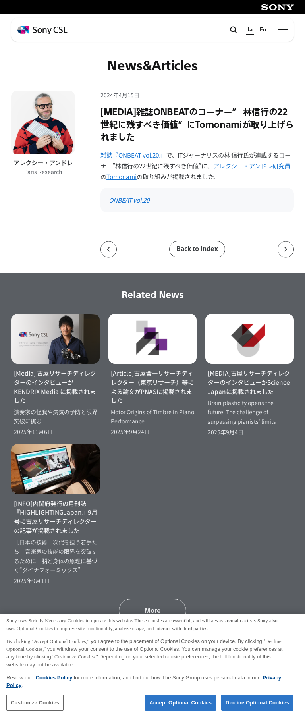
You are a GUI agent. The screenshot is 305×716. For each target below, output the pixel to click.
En (263, 29)
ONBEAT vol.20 (129, 199)
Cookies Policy (54, 681)
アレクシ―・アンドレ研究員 (251, 165)
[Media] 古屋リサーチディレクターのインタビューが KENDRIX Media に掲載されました (55, 387)
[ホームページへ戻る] (42, 30)
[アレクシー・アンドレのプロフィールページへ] (43, 122)
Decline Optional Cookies (257, 706)
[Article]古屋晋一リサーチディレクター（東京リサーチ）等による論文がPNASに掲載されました (152, 387)
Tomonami (121, 176)
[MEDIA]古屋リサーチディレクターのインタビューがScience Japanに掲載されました (249, 382)
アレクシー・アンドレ (43, 162)
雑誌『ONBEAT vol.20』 (132, 155)
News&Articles (152, 66)
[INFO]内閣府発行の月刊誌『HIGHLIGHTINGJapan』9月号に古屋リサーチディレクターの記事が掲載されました (55, 517)
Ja (250, 29)
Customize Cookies (35, 706)
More (153, 610)
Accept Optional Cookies (180, 706)
